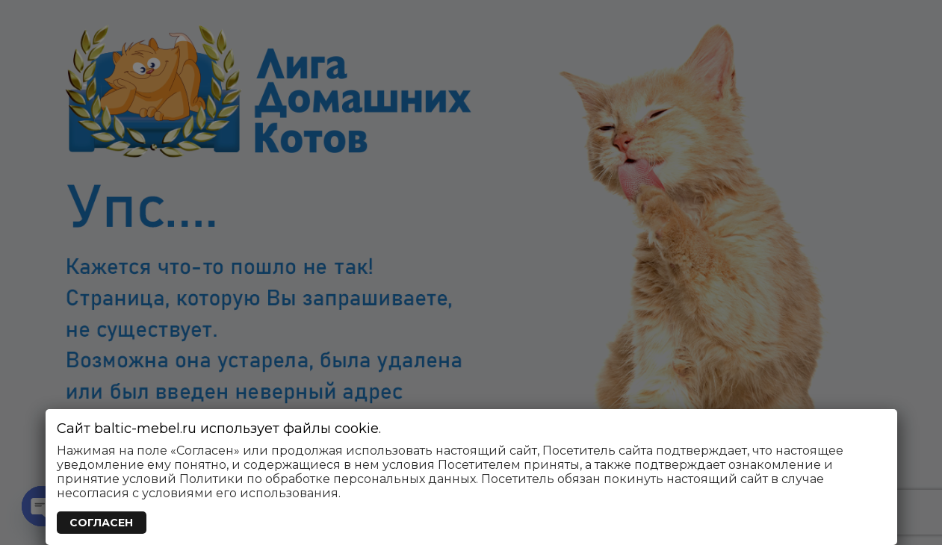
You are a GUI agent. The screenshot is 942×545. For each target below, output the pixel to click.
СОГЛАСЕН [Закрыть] (101, 522)
